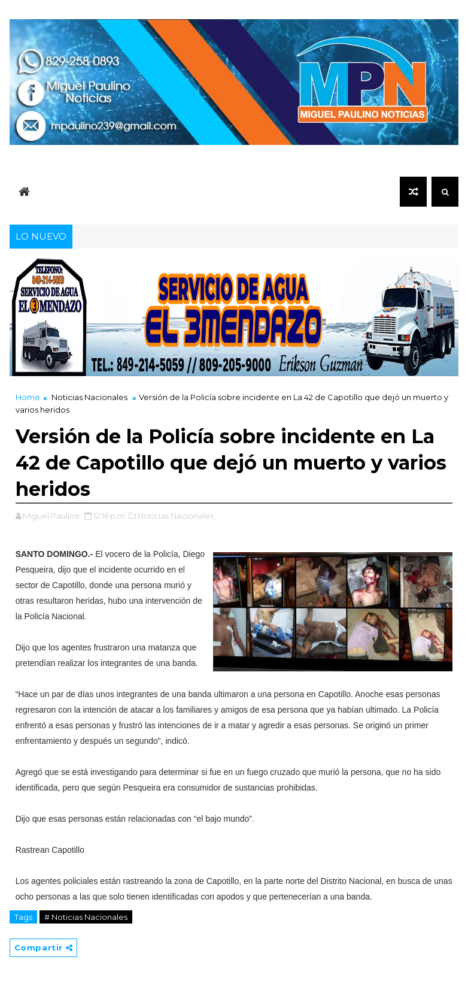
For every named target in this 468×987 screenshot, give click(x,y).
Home (28, 397)
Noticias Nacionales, (176, 515)
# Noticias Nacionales (85, 917)
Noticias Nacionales (89, 397)
